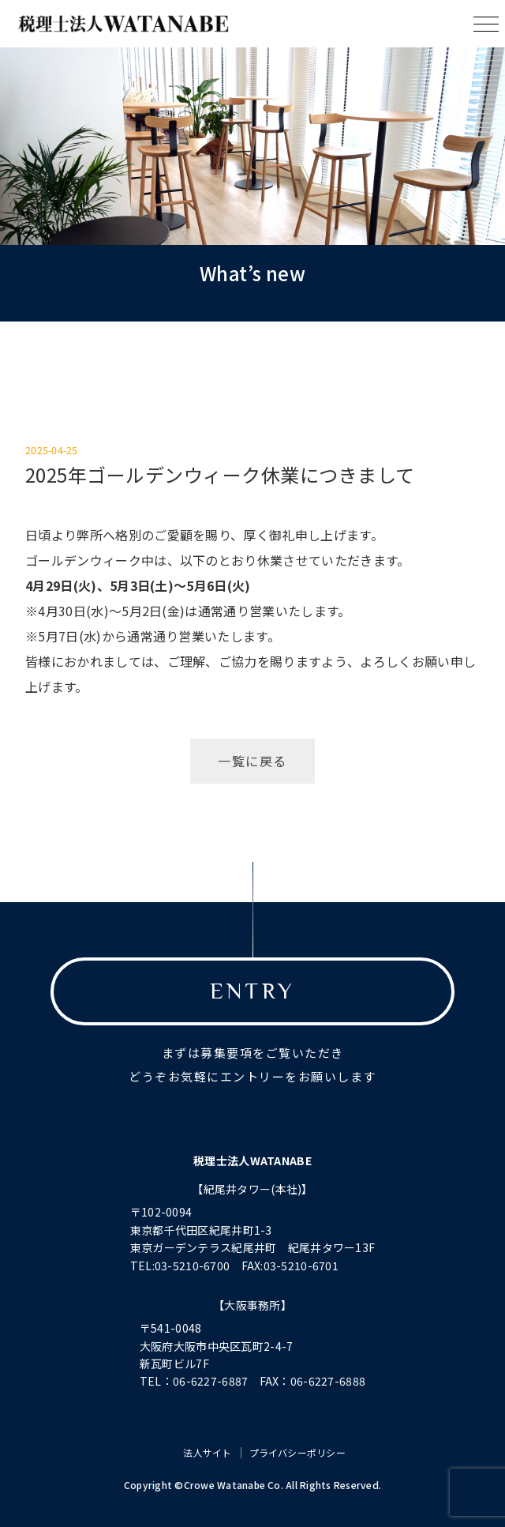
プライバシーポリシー (297, 1452)
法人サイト (207, 1452)
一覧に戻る (252, 760)
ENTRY (252, 991)
